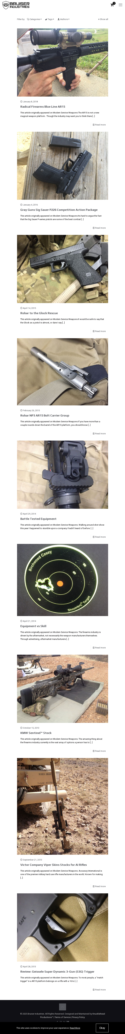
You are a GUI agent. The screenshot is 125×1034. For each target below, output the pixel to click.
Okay (102, 1028)
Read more (100, 124)
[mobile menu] (120, 5)
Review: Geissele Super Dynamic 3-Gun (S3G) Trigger (57, 971)
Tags (50, 19)
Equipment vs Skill (33, 626)
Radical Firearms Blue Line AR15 (42, 106)
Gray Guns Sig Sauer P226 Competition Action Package (59, 209)
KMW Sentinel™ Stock (35, 733)
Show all (103, 19)
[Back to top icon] (62, 1006)
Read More (75, 1028)
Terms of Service (63, 1017)
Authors (64, 19)
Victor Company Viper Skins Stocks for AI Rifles (53, 864)
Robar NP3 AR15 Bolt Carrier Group (44, 415)
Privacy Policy (78, 1017)
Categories (34, 19)
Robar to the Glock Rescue (39, 313)
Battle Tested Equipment (38, 518)
